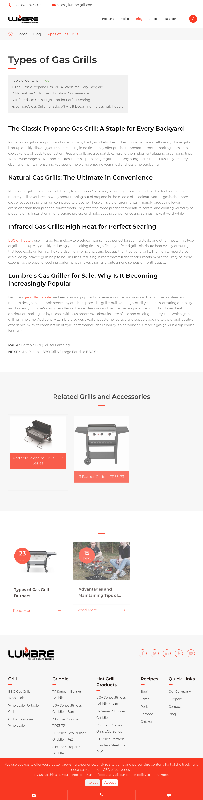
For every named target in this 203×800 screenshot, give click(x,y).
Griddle (60, 679)
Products (108, 19)
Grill (12, 679)
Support (175, 699)
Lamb (145, 699)
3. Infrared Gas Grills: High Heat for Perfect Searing (51, 100)
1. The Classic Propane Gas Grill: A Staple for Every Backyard (57, 87)
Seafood (147, 714)
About (153, 19)
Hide (45, 80)
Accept (110, 782)
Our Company (180, 691)
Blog (139, 19)
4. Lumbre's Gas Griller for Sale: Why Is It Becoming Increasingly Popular (68, 106)
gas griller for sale (37, 297)
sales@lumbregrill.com (75, 5)
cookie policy (136, 775)
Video (125, 19)
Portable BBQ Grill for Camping (45, 342)
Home (22, 34)
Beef (144, 691)
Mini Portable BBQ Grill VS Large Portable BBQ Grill (60, 349)
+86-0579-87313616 (27, 5)
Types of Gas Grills (62, 34)
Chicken (147, 722)
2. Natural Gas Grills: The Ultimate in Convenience (50, 93)
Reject (92, 782)
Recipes (149, 679)
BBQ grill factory (20, 240)
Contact (175, 706)
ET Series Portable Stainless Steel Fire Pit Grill (111, 745)
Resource (171, 19)
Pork (144, 706)
